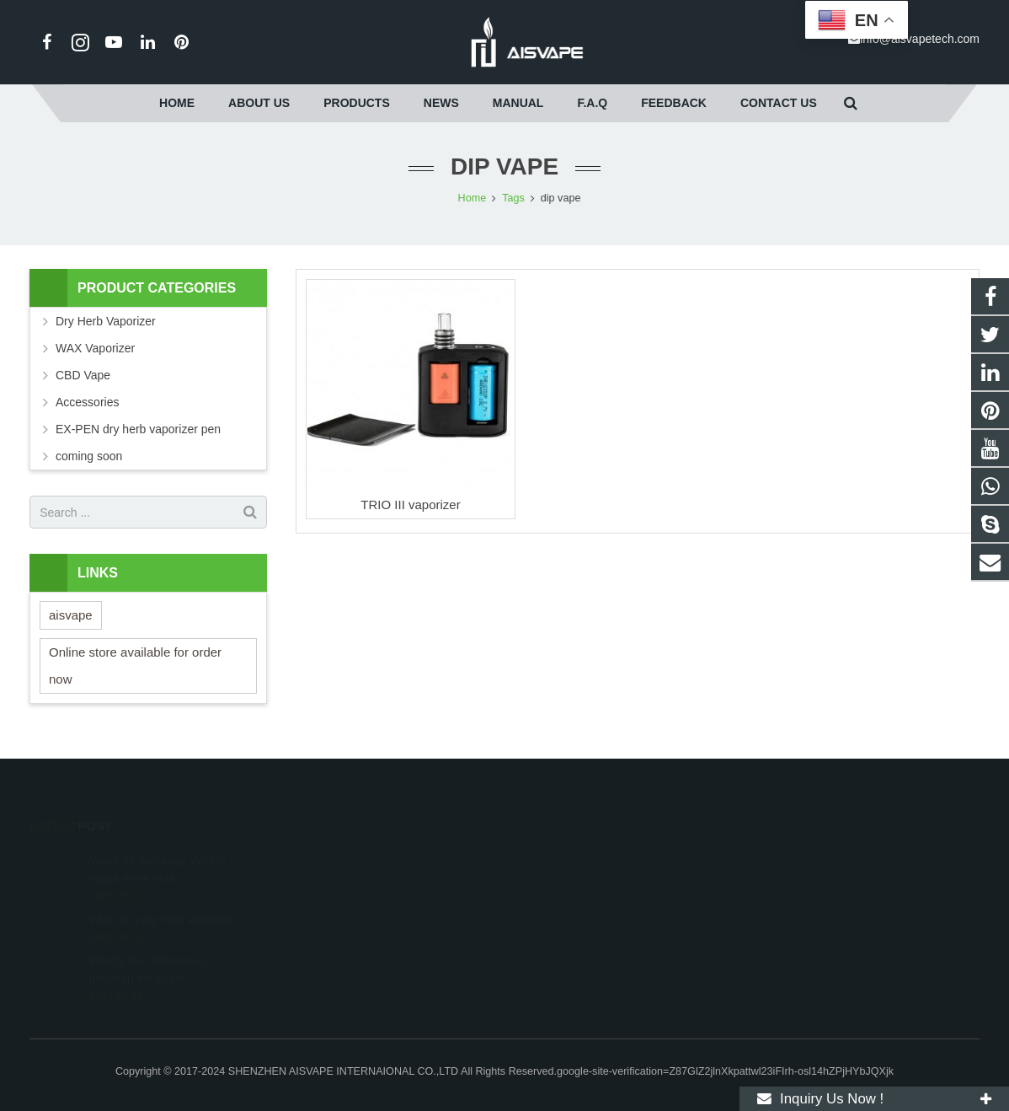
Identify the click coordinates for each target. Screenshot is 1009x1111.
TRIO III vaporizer (410, 504)
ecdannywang (564, 904)
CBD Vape (83, 375)
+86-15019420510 (574, 855)
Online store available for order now (135, 665)
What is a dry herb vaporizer (163, 895)
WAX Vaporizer (95, 348)
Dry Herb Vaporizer (106, 321)
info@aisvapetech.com (920, 39)
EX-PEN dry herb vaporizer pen (138, 429)
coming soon (89, 456)
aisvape (71, 615)
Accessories (87, 402)
